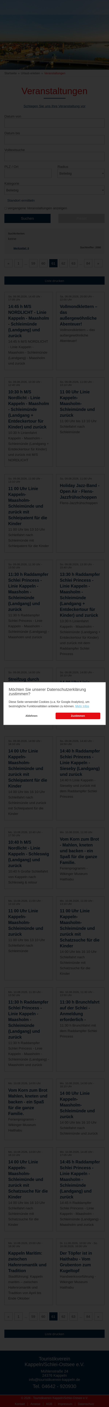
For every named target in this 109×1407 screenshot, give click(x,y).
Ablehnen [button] (32, 716)
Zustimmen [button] (78, 716)
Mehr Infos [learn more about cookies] (82, 706)
